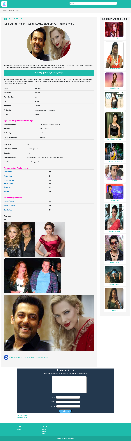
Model (46, 357)
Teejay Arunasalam (114, 284)
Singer (17, 10)
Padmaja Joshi (114, 200)
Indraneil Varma (114, 262)
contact (19, 429)
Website (53, 406)
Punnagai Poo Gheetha (115, 161)
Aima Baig (115, 38)
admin (11, 357)
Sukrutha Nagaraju (114, 231)
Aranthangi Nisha (114, 69)
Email (53, 402)
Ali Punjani (114, 181)
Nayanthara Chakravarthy (114, 139)
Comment (48, 393)
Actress (11, 10)
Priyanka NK (114, 310)
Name (53, 397)
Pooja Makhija (114, 88)
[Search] (93, 3)
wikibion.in (71, 438)
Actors (5, 10)
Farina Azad (114, 108)
